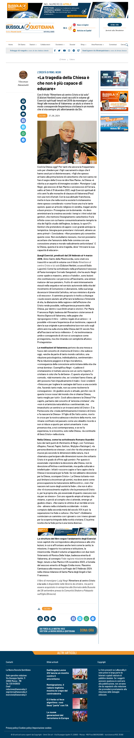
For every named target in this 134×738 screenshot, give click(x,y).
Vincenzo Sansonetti (23, 83)
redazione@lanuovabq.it (16, 689)
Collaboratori (45, 44)
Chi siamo (21, 44)
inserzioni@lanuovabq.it (16, 694)
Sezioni (32, 44)
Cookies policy (25, 727)
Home (10, 44)
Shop (83, 44)
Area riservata (97, 44)
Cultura (72, 59)
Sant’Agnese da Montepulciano (95, 50)
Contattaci (113, 44)
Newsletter (115, 30)
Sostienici (59, 44)
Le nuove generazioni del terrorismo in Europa (58, 715)
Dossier (72, 44)
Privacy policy (12, 727)
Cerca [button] (124, 44)
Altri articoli (66, 653)
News (82, 24)
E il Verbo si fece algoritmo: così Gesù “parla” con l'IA (57, 702)
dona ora (115, 24)
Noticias (84, 30)
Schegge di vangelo (18, 50)
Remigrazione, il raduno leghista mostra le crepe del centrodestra (57, 689)
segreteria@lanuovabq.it (16, 691)
